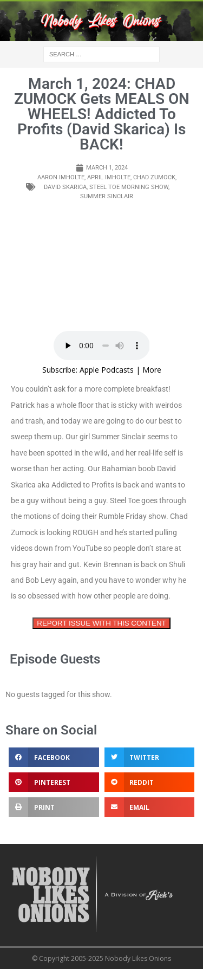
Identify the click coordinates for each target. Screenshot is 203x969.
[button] (54, 757)
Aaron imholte (60, 177)
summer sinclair (106, 196)
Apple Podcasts (107, 370)
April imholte (108, 177)
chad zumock (154, 177)
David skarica (65, 187)
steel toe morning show (128, 187)
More (151, 370)
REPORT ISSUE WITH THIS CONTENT (101, 623)
